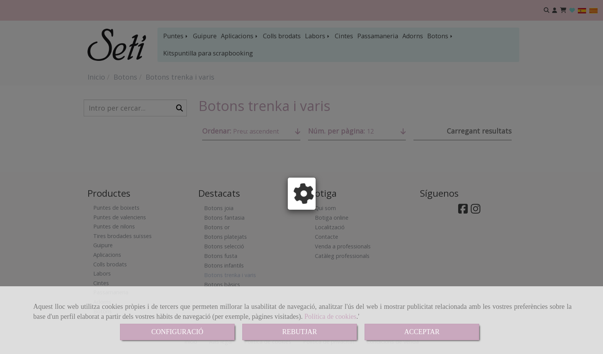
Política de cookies (331, 316)
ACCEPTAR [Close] (422, 332)
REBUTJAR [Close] (299, 332)
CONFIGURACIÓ (177, 332)
